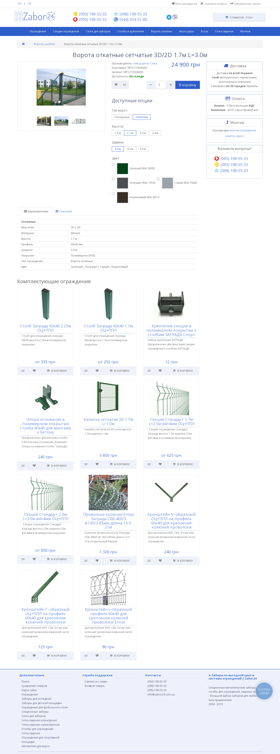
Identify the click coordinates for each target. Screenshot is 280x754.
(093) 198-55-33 (157, 681)
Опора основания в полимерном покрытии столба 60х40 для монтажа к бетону (45, 426)
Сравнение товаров (34, 686)
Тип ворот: (120, 110)
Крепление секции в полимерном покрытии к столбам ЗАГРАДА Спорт (171, 330)
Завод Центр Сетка (145, 63)
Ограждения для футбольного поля (45, 707)
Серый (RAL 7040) (177, 183)
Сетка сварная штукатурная (39, 720)
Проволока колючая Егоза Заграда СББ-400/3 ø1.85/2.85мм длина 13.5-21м (108, 521)
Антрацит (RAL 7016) (133, 183)
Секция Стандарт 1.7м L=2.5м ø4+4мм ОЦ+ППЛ (171, 421)
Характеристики (36, 211)
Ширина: (118, 142)
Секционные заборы (35, 712)
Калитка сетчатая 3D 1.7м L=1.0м (108, 421)
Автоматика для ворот (36, 746)
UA (29, 3)
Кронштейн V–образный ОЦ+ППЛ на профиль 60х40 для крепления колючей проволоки (171, 521)
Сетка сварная (224, 31)
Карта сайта (29, 690)
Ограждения (38, 31)
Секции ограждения (66, 31)
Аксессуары (186, 31)
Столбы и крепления (130, 31)
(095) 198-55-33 (157, 690)
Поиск (25, 681)
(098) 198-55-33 (157, 686)
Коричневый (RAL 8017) (135, 197)
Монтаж (245, 31)
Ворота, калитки (161, 31)
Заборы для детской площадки (42, 703)
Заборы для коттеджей (36, 699)
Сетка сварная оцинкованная (40, 724)
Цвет (115, 158)
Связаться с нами (96, 681)
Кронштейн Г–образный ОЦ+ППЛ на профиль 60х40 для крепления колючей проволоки (46, 616)
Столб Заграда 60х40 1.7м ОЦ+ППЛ (108, 328)
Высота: (118, 126)
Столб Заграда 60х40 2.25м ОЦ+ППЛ (45, 328)
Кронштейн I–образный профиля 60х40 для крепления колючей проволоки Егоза (108, 616)
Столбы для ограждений (37, 729)
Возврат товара (94, 686)
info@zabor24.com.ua (161, 694)
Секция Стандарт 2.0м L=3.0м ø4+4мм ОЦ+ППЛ (45, 516)
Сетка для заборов (98, 31)
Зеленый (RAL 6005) (133, 168)
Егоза (204, 31)
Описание (64, 211)
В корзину (187, 84)
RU (20, 3)
